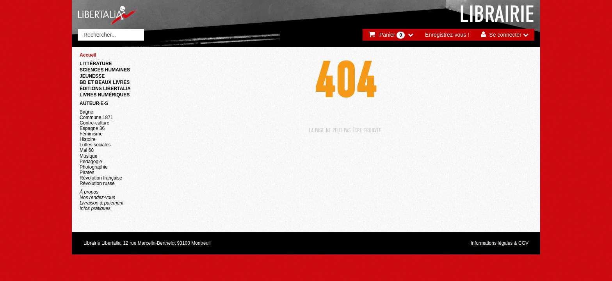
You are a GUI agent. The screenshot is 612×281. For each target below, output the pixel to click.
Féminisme (91, 134)
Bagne (86, 112)
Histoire (88, 139)
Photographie (94, 167)
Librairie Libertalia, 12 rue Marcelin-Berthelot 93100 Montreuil (147, 243)
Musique (88, 156)
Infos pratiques (95, 208)
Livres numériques (105, 94)
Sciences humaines (105, 70)
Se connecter (505, 35)
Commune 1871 (96, 117)
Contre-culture (94, 123)
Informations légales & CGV (499, 243)
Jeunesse (92, 76)
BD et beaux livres (105, 82)
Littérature (96, 63)
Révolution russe (97, 183)
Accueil (88, 55)
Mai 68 (87, 150)
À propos (89, 192)
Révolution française (101, 178)
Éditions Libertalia (105, 88)
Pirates (87, 172)
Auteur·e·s (94, 103)
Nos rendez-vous (97, 197)
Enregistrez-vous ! (447, 35)
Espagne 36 (92, 128)
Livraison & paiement (101, 203)
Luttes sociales (95, 144)
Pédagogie (91, 161)
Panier (392, 35)
